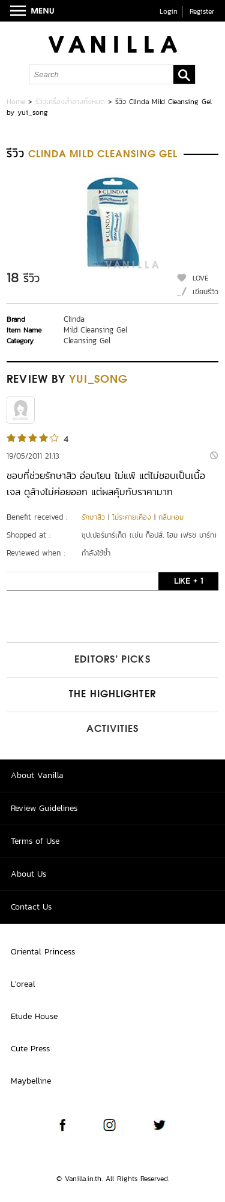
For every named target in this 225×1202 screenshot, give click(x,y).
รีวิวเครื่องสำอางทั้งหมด (70, 101)
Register (202, 11)
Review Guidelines (44, 808)
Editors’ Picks (112, 660)
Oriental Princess (43, 951)
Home (16, 101)
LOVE (201, 278)
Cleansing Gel (87, 340)
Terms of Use (35, 841)
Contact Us (31, 907)
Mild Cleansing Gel (95, 329)
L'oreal (23, 984)
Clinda (74, 319)
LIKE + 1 (188, 581)
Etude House (34, 1016)
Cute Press (30, 1048)
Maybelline (31, 1081)
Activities (112, 729)
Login (169, 11)
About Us (28, 874)
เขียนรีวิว (205, 291)
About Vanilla (37, 775)
